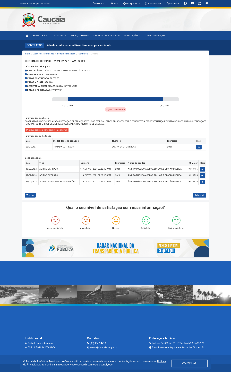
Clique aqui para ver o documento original (46, 130)
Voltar (30, 195)
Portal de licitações (66, 53)
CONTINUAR (189, 363)
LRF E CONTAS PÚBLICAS (107, 35)
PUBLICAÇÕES (132, 35)
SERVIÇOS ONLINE (80, 35)
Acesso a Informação (43, 53)
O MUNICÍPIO (59, 35)
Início (27, 53)
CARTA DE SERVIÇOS (155, 35)
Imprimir (200, 195)
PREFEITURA (40, 35)
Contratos (83, 53)
